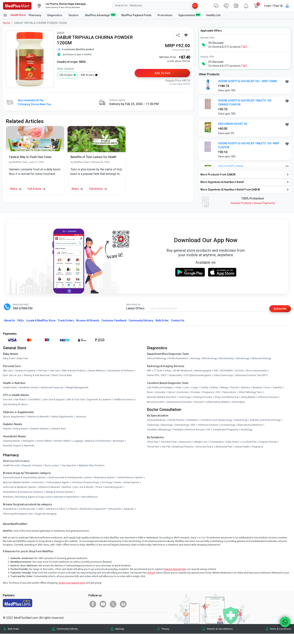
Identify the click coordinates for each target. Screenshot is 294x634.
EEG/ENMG (227, 370)
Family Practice (176, 420)
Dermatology (182, 425)
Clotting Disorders (202, 397)
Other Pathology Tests (250, 392)
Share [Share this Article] (15, 188)
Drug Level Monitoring (226, 397)
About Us (9, 320)
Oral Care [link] (42, 370)
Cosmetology (227, 425)
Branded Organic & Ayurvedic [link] (19, 445)
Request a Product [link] (32, 465)
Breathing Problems (183, 446)
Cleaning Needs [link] (11, 441)
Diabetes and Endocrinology (265, 420)
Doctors (74, 15)
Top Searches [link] (69, 465)
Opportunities (189, 15)
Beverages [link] (118, 441)
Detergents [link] (28, 441)
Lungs (194, 387)
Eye (76, 487)
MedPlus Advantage (100, 15)
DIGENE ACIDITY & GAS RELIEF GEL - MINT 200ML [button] (247, 81)
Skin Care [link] (8, 370)
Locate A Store (41, 320)
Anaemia (257, 387)
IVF (208, 429)
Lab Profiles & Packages (160, 387)
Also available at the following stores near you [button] (34, 102)
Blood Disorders (156, 402)
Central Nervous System (130, 477)
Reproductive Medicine (250, 425)
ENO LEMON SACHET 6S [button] (232, 123)
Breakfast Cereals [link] (29, 387)
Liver (186, 387)
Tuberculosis (229, 392)
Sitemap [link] (119, 629)
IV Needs (72, 509)
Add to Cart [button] (162, 73)
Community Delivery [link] (67, 629)
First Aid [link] (7, 399)
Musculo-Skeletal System (16, 482)
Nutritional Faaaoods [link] (52, 387)
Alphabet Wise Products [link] (92, 465)
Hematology (242, 358)
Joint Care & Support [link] (53, 399)
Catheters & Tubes (55, 509)
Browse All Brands (87, 320)
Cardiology (153, 425)
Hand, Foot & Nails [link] (62, 375)
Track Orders (66, 320)
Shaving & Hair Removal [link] (36, 375)
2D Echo (239, 370)
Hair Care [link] (55, 370)
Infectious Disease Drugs (85, 482)
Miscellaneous (90, 497)
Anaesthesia (9, 509)
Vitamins (245, 387)
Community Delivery (141, 320)
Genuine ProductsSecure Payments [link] (253, 203)
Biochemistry (226, 358)
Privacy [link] (165, 629)
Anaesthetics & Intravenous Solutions (23, 492)
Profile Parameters (178, 358)
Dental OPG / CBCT (157, 375)
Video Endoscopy (223, 375)
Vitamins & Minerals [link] (38, 416)
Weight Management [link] (77, 387)
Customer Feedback (113, 320)
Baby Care (22, 358)
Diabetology (241, 420)
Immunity (160, 392)
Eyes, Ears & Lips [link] (12, 375)
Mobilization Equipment (93, 509)
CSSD (40, 509)
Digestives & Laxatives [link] (99, 399)
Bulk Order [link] (13, 629)
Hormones (38, 482)
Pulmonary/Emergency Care (18, 513)
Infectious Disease (268, 397)
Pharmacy (35, 15)
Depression (185, 442)
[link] (17, 5)
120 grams (66, 75)
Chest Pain (152, 442)
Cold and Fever (169, 442)
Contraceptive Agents (58, 482)
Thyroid (234, 387)
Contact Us (177, 320)
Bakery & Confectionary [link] (97, 441)
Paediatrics (193, 420)
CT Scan (158, 370)
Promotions (165, 15)
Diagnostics (55, 15)
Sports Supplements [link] (14, 416)
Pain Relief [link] (20, 399)
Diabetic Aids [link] (58, 429)
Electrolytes (238, 402)
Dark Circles (232, 442)
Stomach (199, 402)
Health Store (14, 15)
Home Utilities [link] (44, 441)
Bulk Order (162, 320)
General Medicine (156, 420)
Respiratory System (104, 477)
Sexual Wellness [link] (96, 370)
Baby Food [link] (9, 358)
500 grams (87, 75)
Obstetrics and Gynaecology (216, 420)
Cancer (171, 392)
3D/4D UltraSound (182, 370)
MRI (149, 370)
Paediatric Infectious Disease (189, 429)
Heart (178, 387)
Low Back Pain (249, 442)
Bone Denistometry (256, 370)
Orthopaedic (115, 509)
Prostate (195, 392)
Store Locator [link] (51, 465)
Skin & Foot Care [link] (76, 399)
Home (6, 22)
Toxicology (184, 397)
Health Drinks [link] (10, 387)
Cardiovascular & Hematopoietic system (70, 477)
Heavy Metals (248, 397)
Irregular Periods (268, 442)
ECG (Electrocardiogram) (197, 375)
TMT (216, 370)
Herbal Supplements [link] (62, 416)
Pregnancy (208, 392)
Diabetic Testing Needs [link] (15, 429)
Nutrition (66, 487)
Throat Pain (153, 446)
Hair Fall (165, 446)
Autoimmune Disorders (179, 402)
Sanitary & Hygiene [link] (25, 370)
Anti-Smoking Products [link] (15, 404)
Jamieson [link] (81, 416)
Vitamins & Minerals (49, 487)
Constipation (217, 442)
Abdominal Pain (223, 446)
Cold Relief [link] (34, 399)
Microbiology (209, 358)
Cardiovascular (27, 509)
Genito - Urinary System (126, 482)
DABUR (60, 32)
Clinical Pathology (156, 358)
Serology (195, 358)
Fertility (204, 387)
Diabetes (277, 387)
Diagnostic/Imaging (45, 513)
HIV (218, 392)
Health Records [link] (11, 465)
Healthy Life (213, 15)
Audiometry (175, 375)
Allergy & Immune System (59, 492)
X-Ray (168, 370)
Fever (267, 387)
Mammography (203, 370)
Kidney (214, 387)
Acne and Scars (204, 446)
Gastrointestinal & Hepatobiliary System (24, 477)
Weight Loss (201, 442)
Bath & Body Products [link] (74, 370)
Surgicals (129, 509)
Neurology (166, 425)
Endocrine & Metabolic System (19, 487)
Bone (150, 392)
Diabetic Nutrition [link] (39, 429)
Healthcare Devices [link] (124, 399)
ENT (193, 425)
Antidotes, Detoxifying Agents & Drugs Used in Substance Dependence (41, 497)
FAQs (20, 320)
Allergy (224, 387)
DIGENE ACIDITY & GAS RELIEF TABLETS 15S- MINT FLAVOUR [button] (248, 145)
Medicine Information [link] (16, 461)
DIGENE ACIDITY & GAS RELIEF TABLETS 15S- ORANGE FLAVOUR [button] (245, 102)
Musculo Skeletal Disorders (161, 397)
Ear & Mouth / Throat (91, 487)
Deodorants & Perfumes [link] (121, 370)
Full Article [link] (36, 188)
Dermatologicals (113, 487)
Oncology (106, 482)
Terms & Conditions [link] (280, 629)
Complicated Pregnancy (225, 429)
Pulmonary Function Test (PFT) (251, 375)
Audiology (246, 429)
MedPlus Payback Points (136, 15)
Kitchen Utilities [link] (62, 441)
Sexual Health (242, 446)
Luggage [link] (78, 441)
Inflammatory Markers (218, 402)
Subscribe (279, 308)
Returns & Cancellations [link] (220, 629)
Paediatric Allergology (159, 429)
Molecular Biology (261, 358)
